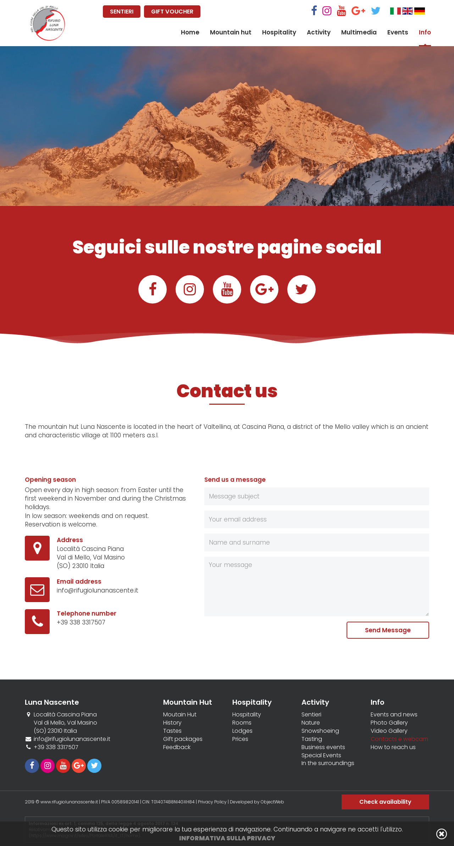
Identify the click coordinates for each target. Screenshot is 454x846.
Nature (310, 723)
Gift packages (183, 739)
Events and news (394, 715)
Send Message (388, 630)
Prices (240, 739)
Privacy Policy (212, 802)
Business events (323, 747)
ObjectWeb (272, 802)
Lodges (242, 731)
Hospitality (279, 32)
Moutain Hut (179, 715)
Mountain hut (230, 32)
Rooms (241, 723)
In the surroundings (327, 763)
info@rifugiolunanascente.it (97, 590)
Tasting (311, 739)
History (172, 723)
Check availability (385, 802)
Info (425, 32)
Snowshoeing (320, 731)
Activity (319, 32)
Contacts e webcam (399, 739)
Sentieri (311, 715)
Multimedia (359, 32)
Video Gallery (389, 731)
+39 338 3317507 (81, 622)
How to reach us (393, 747)
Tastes (172, 731)
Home (190, 32)
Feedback (176, 747)
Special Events (321, 755)
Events (397, 32)
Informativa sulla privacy (227, 838)
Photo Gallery (389, 723)
